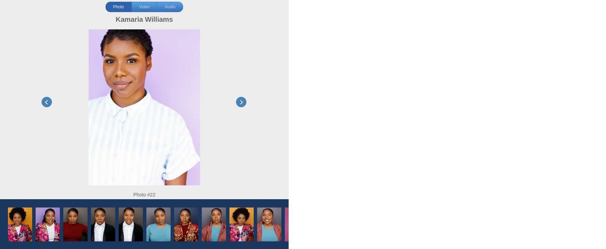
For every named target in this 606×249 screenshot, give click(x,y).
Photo (118, 6)
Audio (170, 6)
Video (144, 6)
